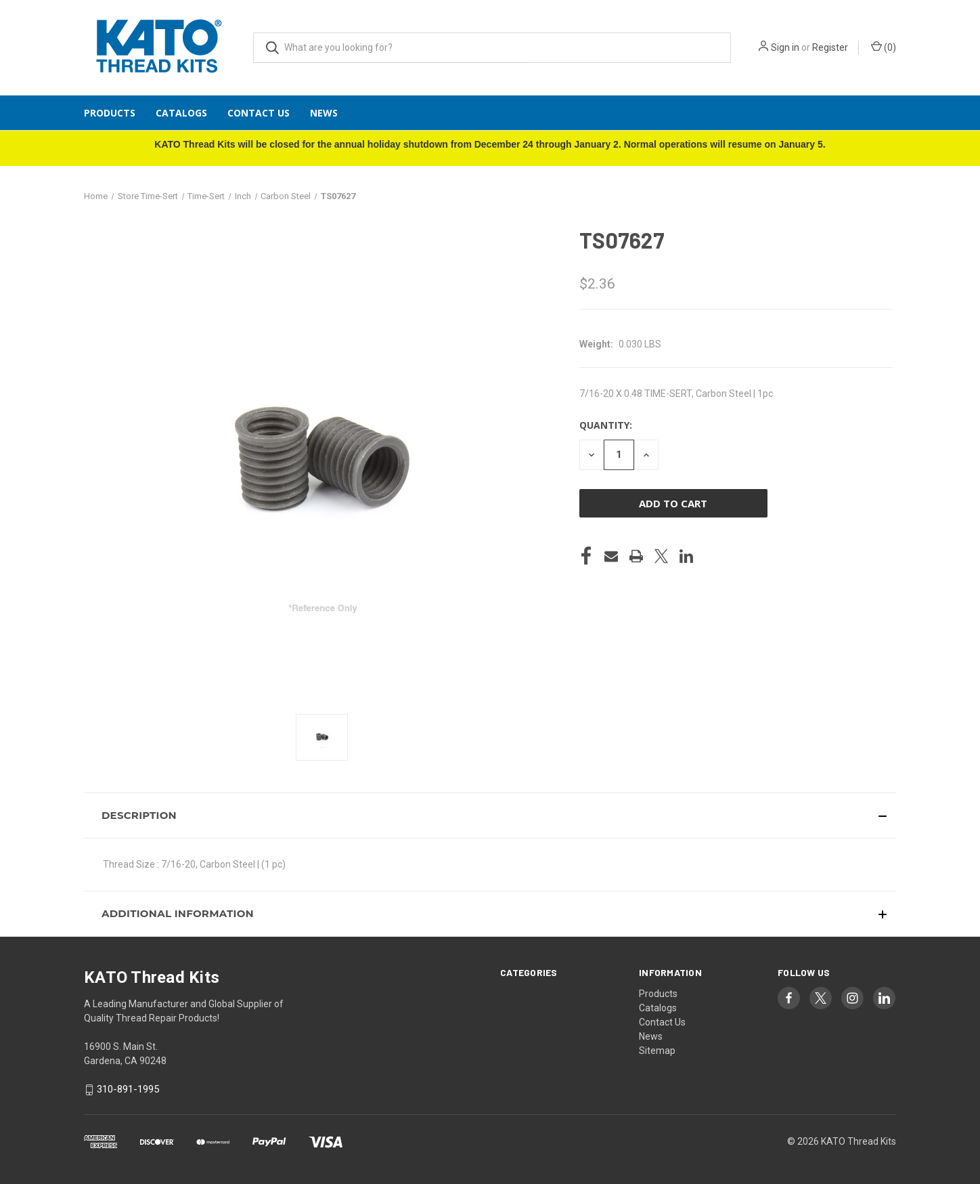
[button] (490, 815)
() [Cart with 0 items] (883, 47)
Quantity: (605, 425)
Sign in (785, 47)
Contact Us (258, 112)
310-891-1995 (128, 1089)
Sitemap (657, 1050)
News (324, 112)
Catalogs (181, 112)
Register (830, 47)
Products (109, 112)
